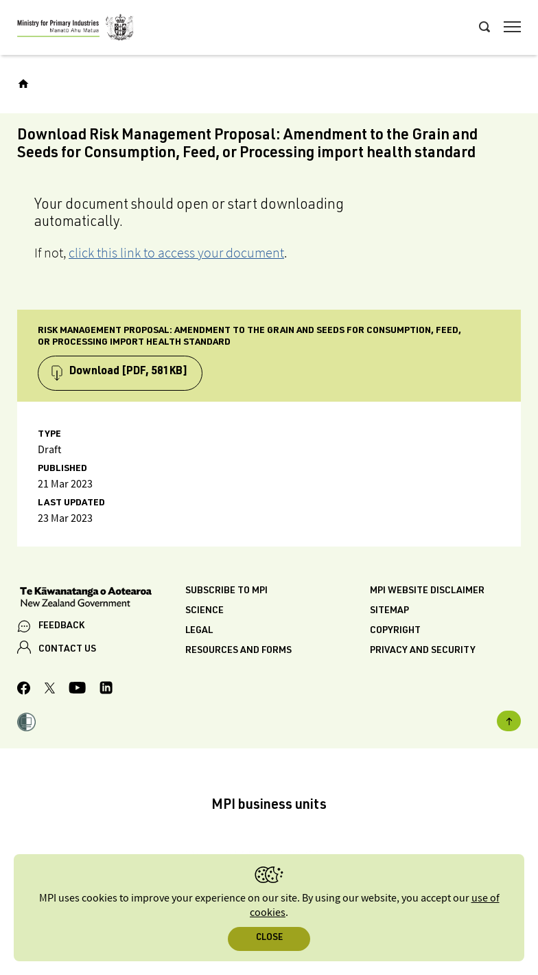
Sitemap (389, 611)
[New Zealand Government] (101, 598)
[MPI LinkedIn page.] (106, 689)
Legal (199, 631)
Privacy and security (423, 651)
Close (269, 938)
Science (204, 611)
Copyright (395, 631)
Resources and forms (238, 651)
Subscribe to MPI (226, 591)
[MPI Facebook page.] (24, 690)
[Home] (23, 84)
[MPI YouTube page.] (77, 690)
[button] (26, 724)
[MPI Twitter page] (50, 690)
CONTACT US (67, 649)
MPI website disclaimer (427, 591)
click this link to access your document (176, 252)
